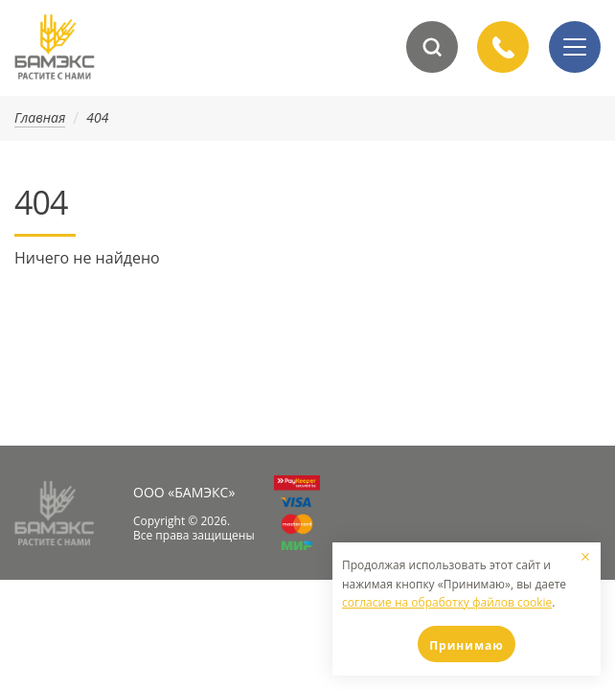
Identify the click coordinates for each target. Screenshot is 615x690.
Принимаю (466, 645)
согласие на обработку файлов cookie (447, 602)
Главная (39, 118)
